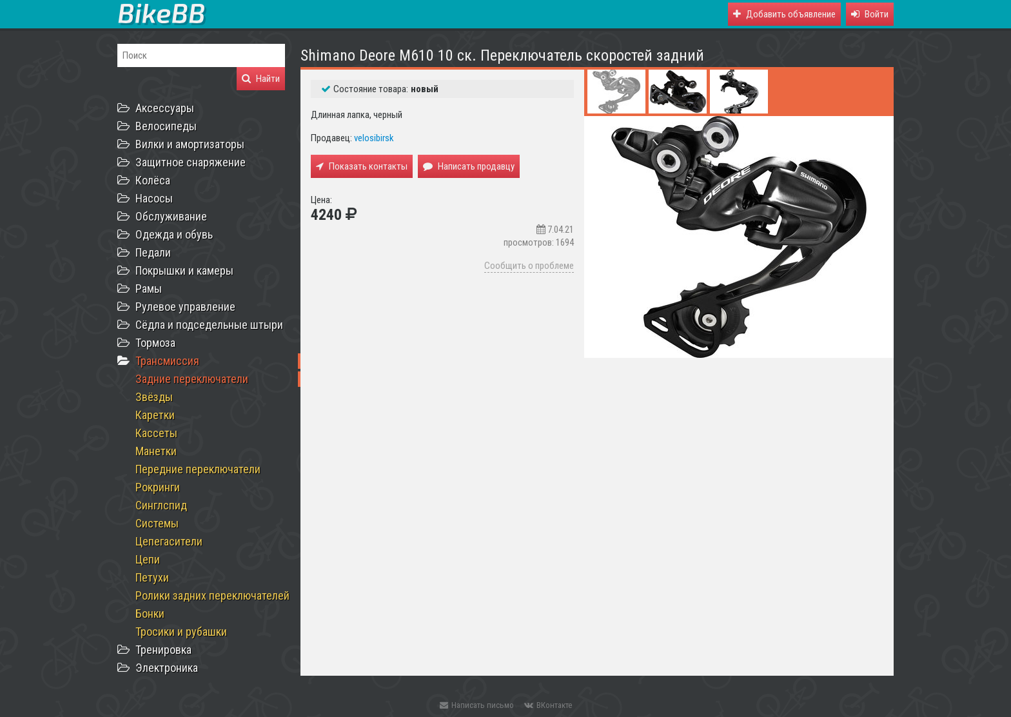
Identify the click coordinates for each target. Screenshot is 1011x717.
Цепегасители (168, 541)
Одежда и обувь (174, 234)
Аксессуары (164, 108)
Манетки (156, 451)
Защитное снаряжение (190, 162)
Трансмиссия (167, 361)
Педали (153, 252)
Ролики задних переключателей (212, 595)
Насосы (154, 198)
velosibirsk (374, 138)
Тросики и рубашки (181, 631)
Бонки (149, 613)
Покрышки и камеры (184, 270)
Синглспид (161, 505)
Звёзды (154, 397)
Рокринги (157, 487)
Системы (157, 523)
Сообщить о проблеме (529, 265)
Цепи (147, 559)
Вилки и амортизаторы (189, 144)
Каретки (155, 415)
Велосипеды (166, 126)
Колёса (152, 180)
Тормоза (155, 342)
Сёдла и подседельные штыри (209, 324)
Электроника (166, 667)
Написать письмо (477, 705)
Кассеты (156, 433)
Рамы (148, 288)
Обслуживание (171, 216)
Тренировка (163, 649)
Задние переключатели (191, 379)
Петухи (152, 577)
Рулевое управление (185, 306)
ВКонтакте (548, 705)
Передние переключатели (197, 469)
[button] (870, 14)
